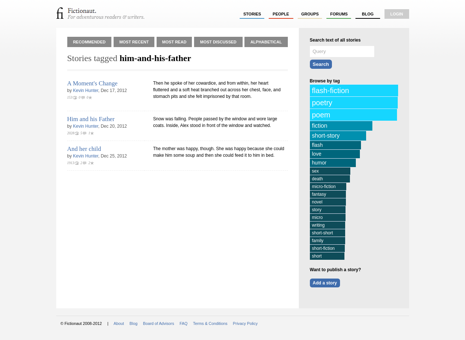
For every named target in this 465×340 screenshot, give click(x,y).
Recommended (89, 42)
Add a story (325, 283)
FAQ (184, 323)
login (396, 14)
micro (317, 217)
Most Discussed (218, 42)
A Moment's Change (92, 83)
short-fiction (323, 248)
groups (310, 14)
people (281, 14)
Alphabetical (266, 42)
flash (317, 145)
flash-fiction (330, 90)
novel (317, 202)
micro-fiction (324, 186)
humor (319, 163)
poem (321, 115)
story (317, 209)
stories (252, 14)
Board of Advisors (158, 323)
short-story (326, 135)
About (119, 323)
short (317, 256)
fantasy (319, 194)
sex (315, 171)
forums (339, 14)
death (317, 178)
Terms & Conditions (210, 323)
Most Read (174, 42)
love (317, 154)
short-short (322, 232)
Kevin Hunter (86, 90)
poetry (322, 103)
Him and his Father (91, 119)
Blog (367, 14)
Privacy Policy (245, 323)
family (317, 240)
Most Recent (134, 42)
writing (318, 225)
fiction (320, 126)
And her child (84, 148)
